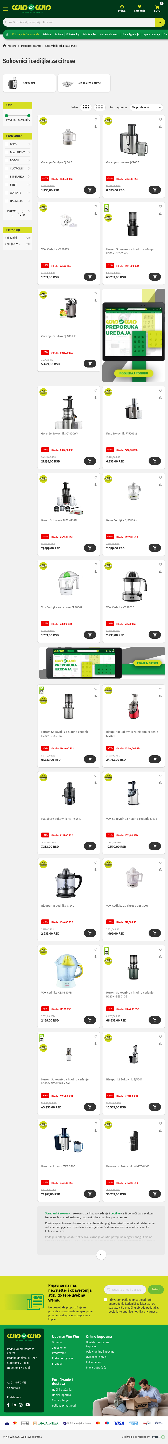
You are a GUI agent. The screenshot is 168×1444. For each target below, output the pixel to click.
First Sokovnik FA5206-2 (121, 434)
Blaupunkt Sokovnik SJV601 (124, 1083)
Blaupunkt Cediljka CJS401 (58, 908)
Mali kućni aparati (109, 34)
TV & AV (59, 34)
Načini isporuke (62, 1397)
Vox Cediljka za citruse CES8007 (61, 609)
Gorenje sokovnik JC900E (122, 162)
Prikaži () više (16, 213)
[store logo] (31, 8)
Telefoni (47, 34)
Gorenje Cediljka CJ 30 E (56, 162)
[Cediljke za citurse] (17, 244)
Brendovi (57, 1366)
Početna (11, 46)
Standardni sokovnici (58, 1217)
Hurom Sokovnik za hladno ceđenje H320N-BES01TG (65, 736)
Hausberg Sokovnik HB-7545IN (61, 821)
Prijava (122, 11)
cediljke (116, 1217)
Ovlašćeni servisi (96, 1359)
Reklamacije (93, 1365)
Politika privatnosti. (146, 1314)
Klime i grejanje (130, 34)
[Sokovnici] (17, 237)
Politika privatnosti (64, 1408)
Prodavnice (59, 1355)
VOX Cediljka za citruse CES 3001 (127, 908)
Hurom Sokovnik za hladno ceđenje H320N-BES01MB (130, 252)
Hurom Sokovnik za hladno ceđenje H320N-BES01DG (130, 997)
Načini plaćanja (62, 1392)
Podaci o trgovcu (62, 1361)
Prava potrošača (96, 1370)
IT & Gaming (72, 34)
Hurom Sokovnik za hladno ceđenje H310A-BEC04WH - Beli (65, 1085)
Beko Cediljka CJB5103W (121, 522)
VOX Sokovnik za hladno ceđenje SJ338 (131, 821)
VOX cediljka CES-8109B (56, 995)
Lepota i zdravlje (151, 34)
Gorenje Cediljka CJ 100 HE (58, 337)
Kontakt (13, 1390)
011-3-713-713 (16, 1385)
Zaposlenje (59, 1350)
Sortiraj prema (119, 107)
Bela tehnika (89, 34)
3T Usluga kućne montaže (25, 34)
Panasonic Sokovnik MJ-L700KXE (127, 1170)
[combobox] (84, 22)
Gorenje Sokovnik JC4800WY (59, 434)
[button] (95, 119)
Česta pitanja (60, 1403)
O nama (57, 1345)
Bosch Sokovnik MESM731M (59, 522)
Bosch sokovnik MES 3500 (58, 1170)
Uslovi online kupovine (100, 1354)
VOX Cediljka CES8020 (120, 609)
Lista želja (139, 11)
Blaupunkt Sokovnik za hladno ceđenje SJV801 (132, 736)
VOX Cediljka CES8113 (55, 250)
